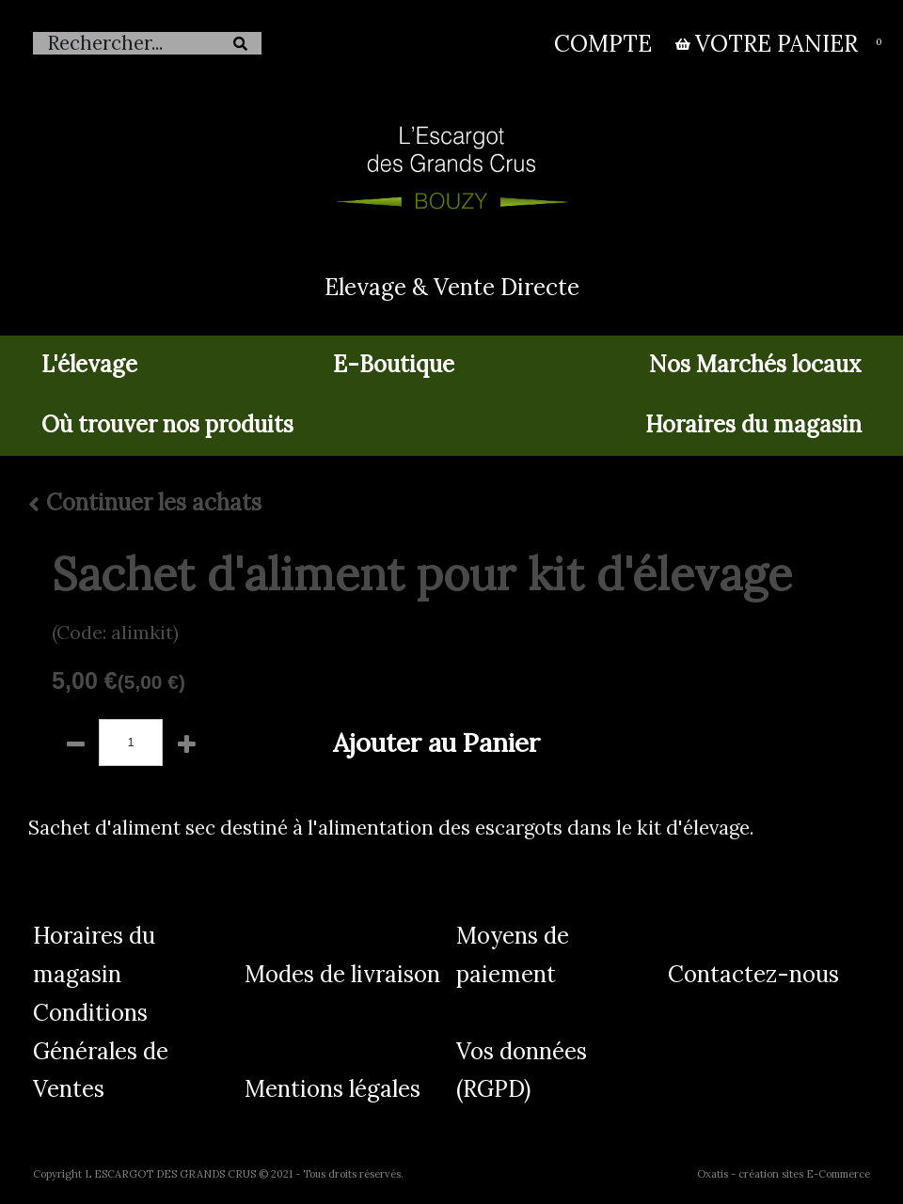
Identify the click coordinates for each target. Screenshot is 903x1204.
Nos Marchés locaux (755, 364)
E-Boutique (393, 364)
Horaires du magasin (753, 424)
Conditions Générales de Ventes (100, 1051)
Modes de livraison (342, 974)
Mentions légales (332, 1088)
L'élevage (89, 364)
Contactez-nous (753, 974)
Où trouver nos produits (167, 424)
